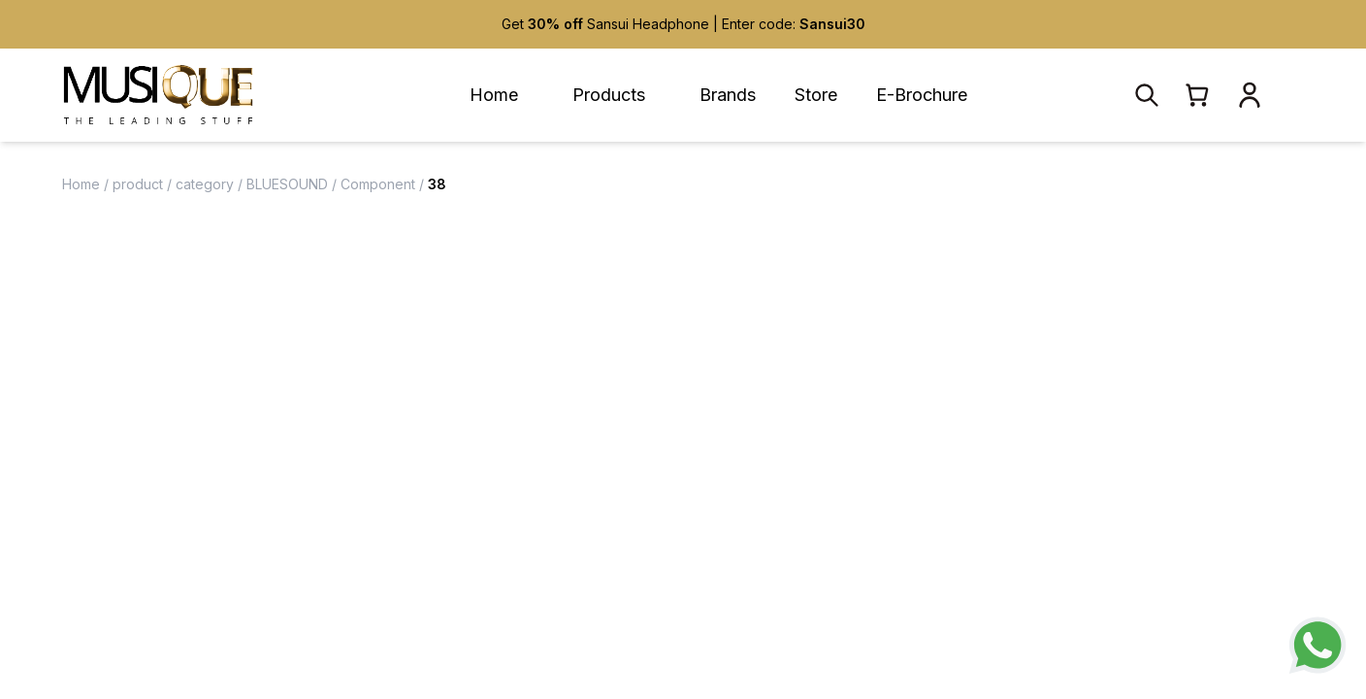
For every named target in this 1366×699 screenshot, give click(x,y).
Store (816, 94)
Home (494, 94)
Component (378, 184)
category (205, 184)
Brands (727, 94)
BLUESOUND (287, 184)
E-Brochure (921, 94)
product (138, 184)
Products (608, 94)
